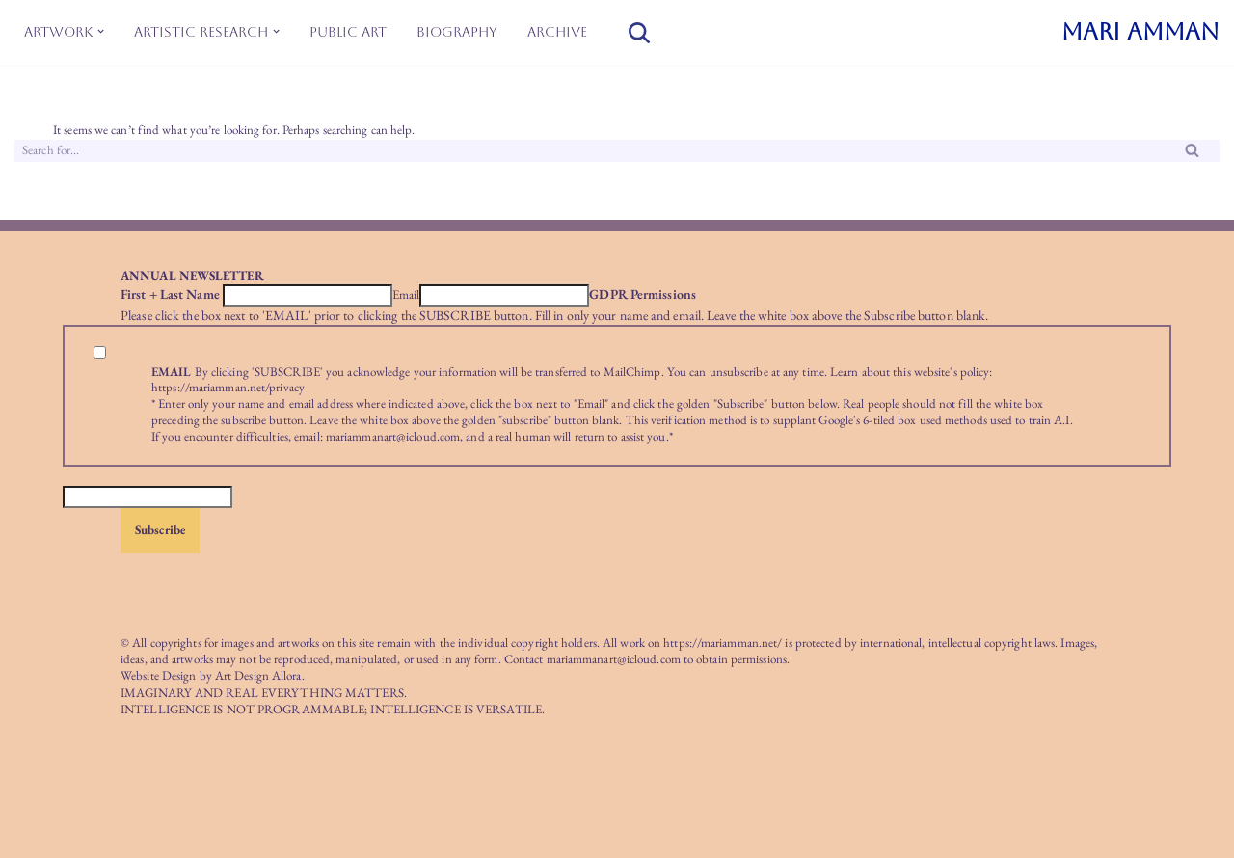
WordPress (173, 815)
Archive (557, 32)
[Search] (639, 32)
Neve (65, 815)
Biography (456, 32)
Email (406, 295)
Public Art (348, 32)
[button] (100, 31)
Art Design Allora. (260, 675)
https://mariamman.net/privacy (228, 387)
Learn (844, 371)
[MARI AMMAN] (1140, 32)
